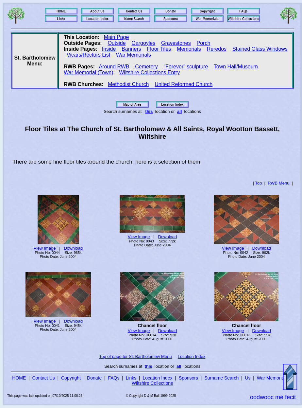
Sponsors (188, 378)
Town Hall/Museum (236, 66)
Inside (109, 49)
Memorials (189, 49)
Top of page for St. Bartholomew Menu (135, 356)
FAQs (113, 378)
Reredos (216, 49)
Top (258, 183)
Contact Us (43, 378)
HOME (19, 378)
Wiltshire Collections (152, 383)
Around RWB (114, 66)
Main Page (116, 37)
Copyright (71, 378)
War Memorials (133, 55)
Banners (131, 49)
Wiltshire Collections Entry (149, 72)
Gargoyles (143, 43)
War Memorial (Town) (88, 72)
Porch (203, 43)
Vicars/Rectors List (88, 55)
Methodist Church (128, 84)
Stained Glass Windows (260, 49)
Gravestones (176, 43)
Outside (117, 43)
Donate (94, 378)
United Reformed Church (183, 84)
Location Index (192, 356)
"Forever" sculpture (185, 66)
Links (131, 378)
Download (73, 248)
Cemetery (146, 66)
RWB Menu (278, 183)
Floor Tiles (159, 49)
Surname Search (221, 378)
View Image (45, 248)
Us (247, 378)
